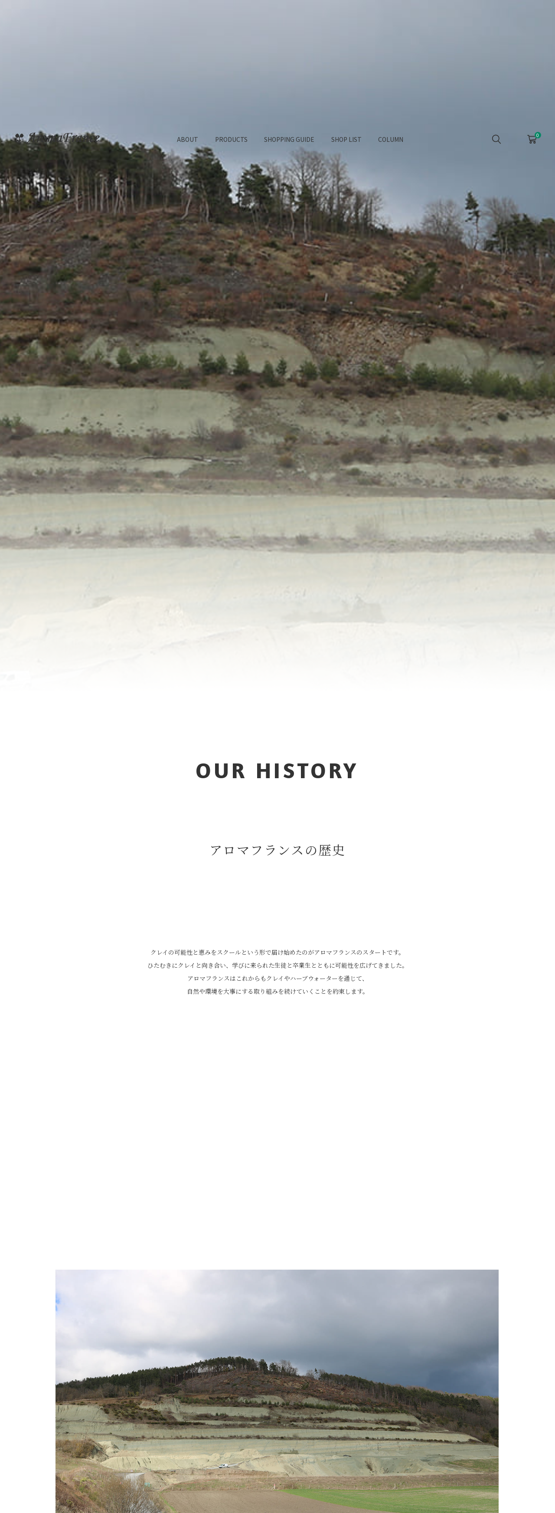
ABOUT (187, 142)
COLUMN (390, 142)
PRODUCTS (231, 142)
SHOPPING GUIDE (289, 142)
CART (532, 139)
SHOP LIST (346, 142)
